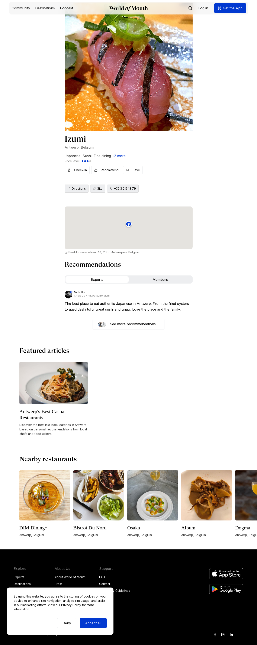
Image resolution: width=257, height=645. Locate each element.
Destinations (22, 584)
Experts (19, 577)
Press (58, 584)
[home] (128, 8)
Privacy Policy (71, 605)
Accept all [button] (93, 623)
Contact (104, 584)
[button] (21, 8)
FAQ (102, 577)
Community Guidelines (114, 590)
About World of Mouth (70, 577)
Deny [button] (66, 623)
